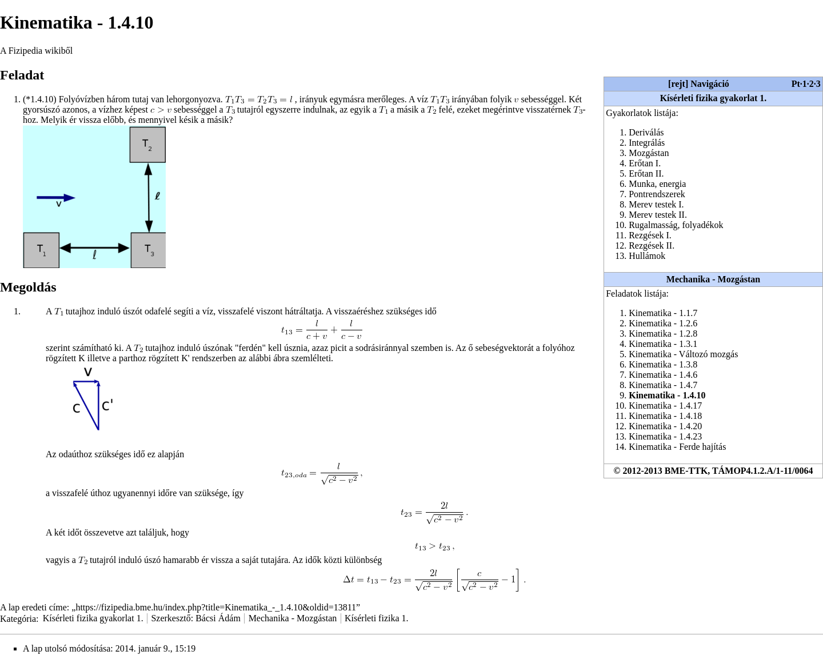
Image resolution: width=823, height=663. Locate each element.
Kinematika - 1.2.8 (663, 333)
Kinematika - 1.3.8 (663, 364)
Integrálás (647, 142)
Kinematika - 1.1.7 (663, 313)
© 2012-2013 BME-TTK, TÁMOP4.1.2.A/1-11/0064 (713, 471)
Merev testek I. (656, 204)
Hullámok (647, 256)
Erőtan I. (645, 163)
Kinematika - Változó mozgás (683, 354)
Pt (796, 84)
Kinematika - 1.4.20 (665, 426)
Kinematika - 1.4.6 (663, 375)
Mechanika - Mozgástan (713, 279)
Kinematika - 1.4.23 (665, 436)
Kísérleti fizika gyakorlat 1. (713, 98)
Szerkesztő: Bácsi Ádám (195, 618)
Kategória (18, 618)
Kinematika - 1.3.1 (663, 344)
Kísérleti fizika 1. (377, 618)
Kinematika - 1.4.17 (665, 405)
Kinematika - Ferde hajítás (677, 447)
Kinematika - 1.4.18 (665, 416)
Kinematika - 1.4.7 (663, 385)
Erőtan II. (646, 173)
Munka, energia (657, 184)
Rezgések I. (650, 235)
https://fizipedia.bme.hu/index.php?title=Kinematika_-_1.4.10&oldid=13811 (215, 607)
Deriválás (646, 132)
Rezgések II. (651, 245)
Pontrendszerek (657, 194)
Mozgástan (649, 153)
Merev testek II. (658, 214)
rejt (678, 84)
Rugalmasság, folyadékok (676, 225)
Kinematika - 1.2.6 (663, 323)
